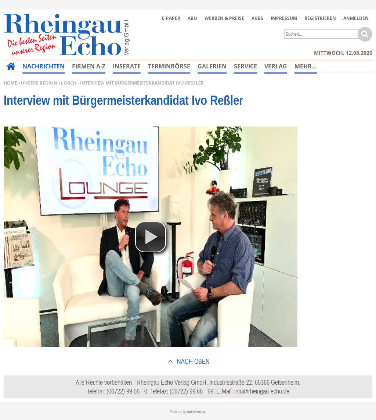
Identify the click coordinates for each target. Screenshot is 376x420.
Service (245, 66)
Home (10, 83)
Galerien (212, 66)
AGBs (257, 18)
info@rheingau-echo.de (261, 391)
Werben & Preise (224, 18)
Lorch (68, 83)
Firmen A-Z (88, 66)
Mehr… (305, 66)
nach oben (193, 361)
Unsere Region (39, 83)
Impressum (284, 18)
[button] (150, 236)
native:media (196, 412)
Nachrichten (43, 66)
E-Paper (171, 18)
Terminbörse (169, 66)
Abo (192, 18)
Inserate (127, 66)
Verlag (275, 66)
